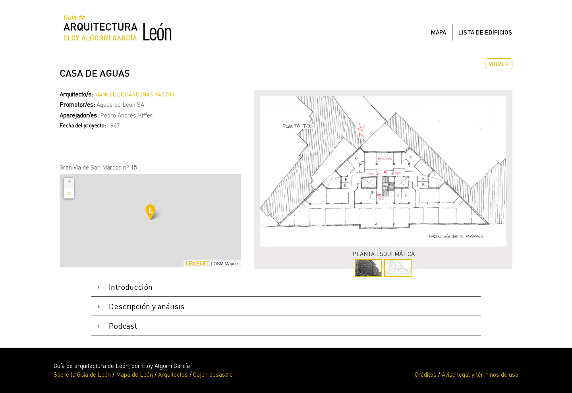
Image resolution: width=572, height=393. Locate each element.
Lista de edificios (485, 32)
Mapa (438, 32)
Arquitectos (173, 374)
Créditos (426, 374)
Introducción (131, 287)
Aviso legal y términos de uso (480, 374)
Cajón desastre (213, 374)
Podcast (123, 326)
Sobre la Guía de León (82, 374)
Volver (499, 63)
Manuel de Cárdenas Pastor (135, 94)
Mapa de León (134, 374)
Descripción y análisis (146, 306)
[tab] (286, 287)
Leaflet (198, 263)
